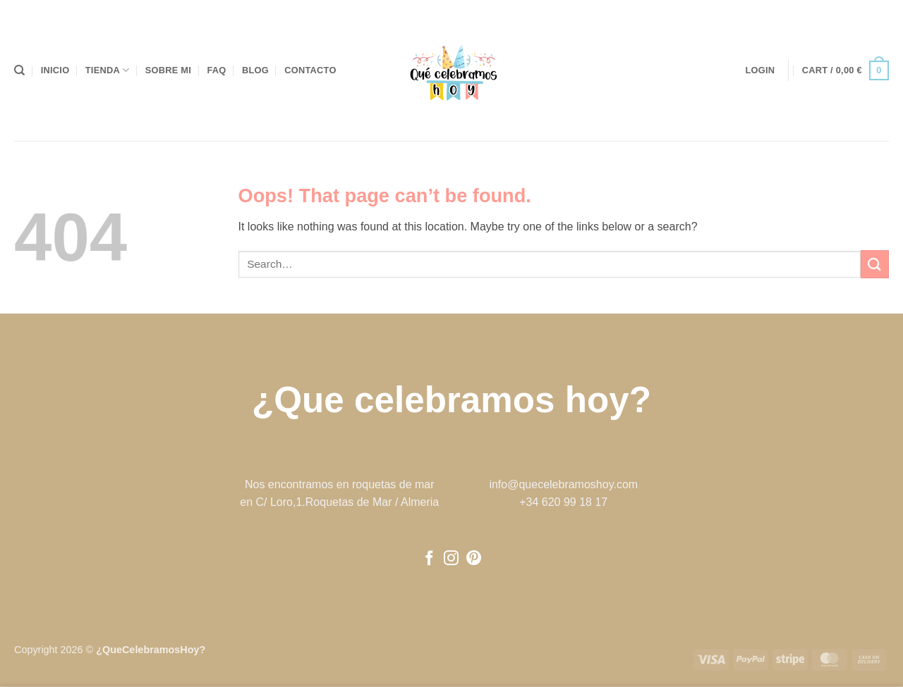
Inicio (55, 70)
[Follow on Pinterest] (473, 559)
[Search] (19, 70)
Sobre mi (168, 70)
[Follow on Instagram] (451, 559)
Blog (255, 70)
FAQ (216, 70)
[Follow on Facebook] (429, 559)
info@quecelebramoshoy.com (563, 484)
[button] (760, 70)
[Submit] (875, 264)
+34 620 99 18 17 (563, 502)
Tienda (107, 70)
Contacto (310, 70)
